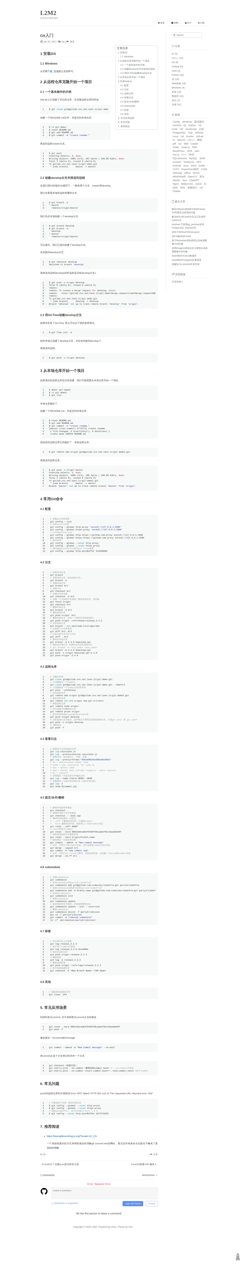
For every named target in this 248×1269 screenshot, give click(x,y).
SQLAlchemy (180, 158)
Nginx (176, 183)
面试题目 (199, 121)
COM (204, 169)
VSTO (176, 169)
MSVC (196, 173)
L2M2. (94, 1257)
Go (179, 143)
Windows (176, 87)
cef (201, 187)
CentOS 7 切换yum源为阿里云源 (61, 1195)
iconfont (177, 161)
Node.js (186, 147)
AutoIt (198, 183)
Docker (190, 136)
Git (63, 41)
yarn (197, 151)
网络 (199, 140)
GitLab (199, 136)
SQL (190, 132)
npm (184, 180)
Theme (121, 1257)
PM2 (194, 147)
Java (174, 70)
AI (173, 54)
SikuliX (176, 180)
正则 (201, 129)
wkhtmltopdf (179, 176)
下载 (50, 71)
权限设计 (192, 187)
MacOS (181, 140)
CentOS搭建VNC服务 (143, 1195)
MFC (199, 161)
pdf (174, 143)
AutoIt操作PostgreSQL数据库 (187, 260)
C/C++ (175, 58)
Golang (175, 66)
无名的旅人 (177, 281)
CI (174, 140)
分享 (155, 1185)
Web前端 (176, 83)
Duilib (202, 165)
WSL (183, 187)
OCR (189, 151)
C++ (184, 154)
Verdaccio (188, 161)
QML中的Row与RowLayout (186, 232)
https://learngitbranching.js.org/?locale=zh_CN (72, 1167)
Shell (202, 158)
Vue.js (176, 154)
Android (177, 165)
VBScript (177, 173)
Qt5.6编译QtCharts (181, 236)
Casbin (194, 143)
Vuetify (176, 121)
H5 (181, 129)
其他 (174, 92)
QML (175, 187)
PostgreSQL (179, 132)
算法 (174, 100)
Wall (186, 143)
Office (187, 173)
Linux (176, 136)
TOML (176, 147)
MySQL (193, 158)
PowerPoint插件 (190, 169)
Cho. (130, 1257)
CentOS (177, 125)
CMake (176, 191)
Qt (173, 79)
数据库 (175, 96)
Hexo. (113, 1257)
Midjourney (187, 183)
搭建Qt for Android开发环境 (186, 264)
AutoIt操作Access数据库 (184, 255)
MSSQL (199, 132)
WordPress (179, 151)
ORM (191, 154)
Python (175, 75)
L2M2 (48, 12)
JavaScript (191, 129)
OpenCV (192, 176)
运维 (174, 104)
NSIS (193, 165)
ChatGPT (194, 180)
